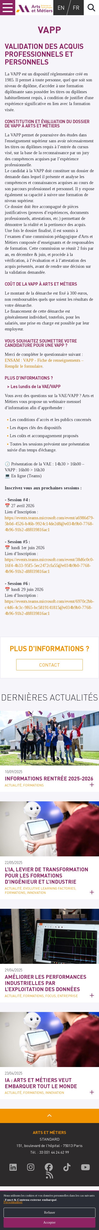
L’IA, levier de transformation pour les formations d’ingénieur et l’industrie (46, 875)
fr (76, 7)
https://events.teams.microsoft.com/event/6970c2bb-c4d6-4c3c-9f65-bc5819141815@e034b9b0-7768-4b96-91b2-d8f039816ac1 (49, 607)
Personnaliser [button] (13, 1202)
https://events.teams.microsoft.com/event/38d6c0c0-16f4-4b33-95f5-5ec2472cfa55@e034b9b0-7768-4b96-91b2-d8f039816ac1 (49, 565)
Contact (49, 665)
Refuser (49, 1212)
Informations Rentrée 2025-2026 (49, 778)
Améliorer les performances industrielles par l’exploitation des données (45, 983)
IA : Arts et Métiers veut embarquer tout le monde (41, 1083)
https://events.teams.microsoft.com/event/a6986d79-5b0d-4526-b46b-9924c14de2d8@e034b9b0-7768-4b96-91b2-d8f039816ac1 (49, 523)
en (61, 7)
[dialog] (49, 1210)
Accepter (49, 1222)
